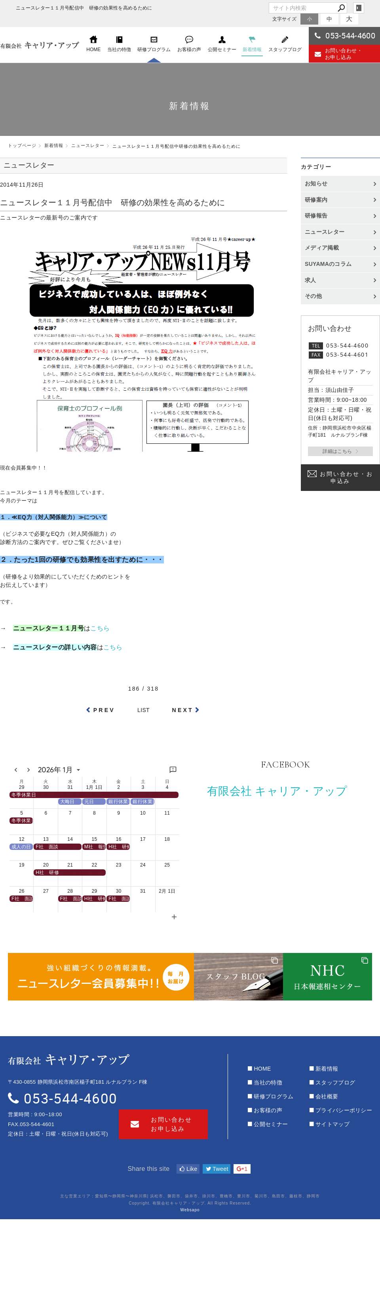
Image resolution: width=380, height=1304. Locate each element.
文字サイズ (284, 18)
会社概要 (326, 1096)
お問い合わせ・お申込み (346, 477)
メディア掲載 (322, 247)
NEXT (183, 710)
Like (188, 1169)
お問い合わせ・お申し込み (338, 54)
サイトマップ (332, 1124)
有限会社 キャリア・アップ (277, 791)
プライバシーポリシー (343, 1110)
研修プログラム (273, 1096)
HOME (262, 1068)
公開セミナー (271, 1124)
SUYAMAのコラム (328, 264)
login (358, 7)
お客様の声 (268, 1110)
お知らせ (316, 183)
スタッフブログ (335, 1082)
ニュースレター (324, 232)
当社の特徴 (268, 1082)
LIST (143, 710)
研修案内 (316, 200)
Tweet (217, 1169)
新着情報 (326, 1068)
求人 (310, 280)
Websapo (190, 1210)
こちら (100, 628)
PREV (104, 710)
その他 (316, 296)
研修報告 (316, 215)
